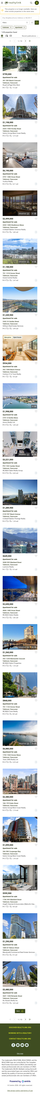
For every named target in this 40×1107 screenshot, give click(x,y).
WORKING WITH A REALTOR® (20, 1033)
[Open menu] (2, 3)
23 (34, 840)
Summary (11, 35)
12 (34, 695)
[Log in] (37, 3)
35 (34, 984)
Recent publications (29, 36)
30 (34, 647)
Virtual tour (24, 214)
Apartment (18, 27)
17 (34, 551)
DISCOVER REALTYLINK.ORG (20, 1027)
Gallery (2, 35)
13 (34, 936)
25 (34, 406)
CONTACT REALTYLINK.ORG (20, 1039)
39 (34, 792)
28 (34, 262)
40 (34, 165)
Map (6, 35)
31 (34, 599)
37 (34, 69)
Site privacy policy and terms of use (20, 1091)
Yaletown (5, 27)
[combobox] (20, 18)
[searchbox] (18, 18)
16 (34, 888)
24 (34, 117)
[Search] (31, 3)
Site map (20, 1053)
